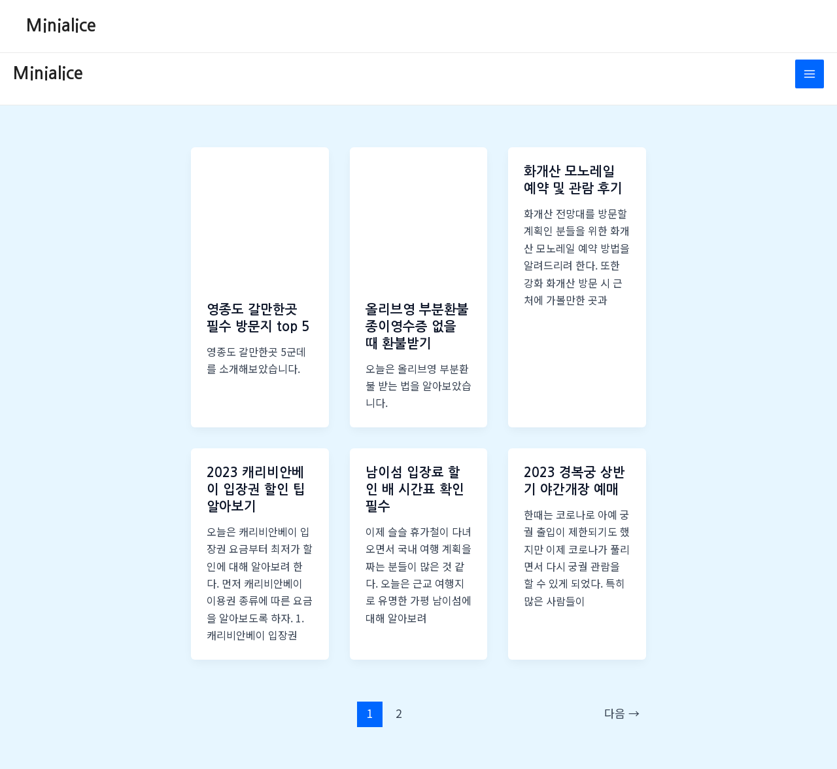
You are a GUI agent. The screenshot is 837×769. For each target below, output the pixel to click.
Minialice (61, 25)
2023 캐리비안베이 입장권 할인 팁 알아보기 (256, 489)
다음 (622, 713)
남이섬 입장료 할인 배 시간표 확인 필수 (415, 489)
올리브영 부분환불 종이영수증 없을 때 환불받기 (417, 326)
